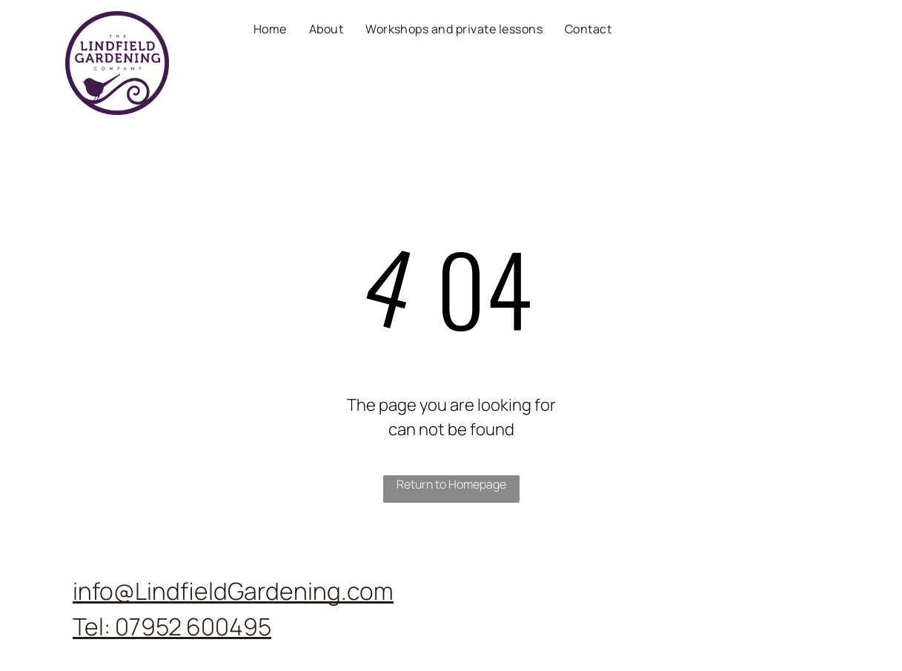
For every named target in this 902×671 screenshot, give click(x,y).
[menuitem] (270, 28)
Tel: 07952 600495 (172, 626)
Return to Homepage (451, 484)
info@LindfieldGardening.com (233, 591)
